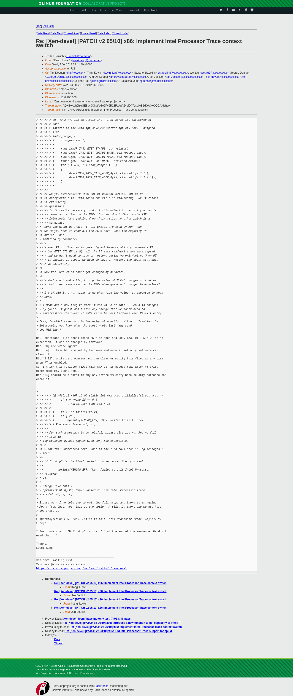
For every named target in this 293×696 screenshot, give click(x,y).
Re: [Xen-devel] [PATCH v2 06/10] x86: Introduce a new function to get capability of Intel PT (121, 622)
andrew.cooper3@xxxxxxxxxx (128, 76)
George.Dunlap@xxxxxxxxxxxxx (66, 76)
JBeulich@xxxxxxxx (78, 56)
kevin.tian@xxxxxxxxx (117, 72)
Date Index (104, 33)
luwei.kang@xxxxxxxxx (87, 60)
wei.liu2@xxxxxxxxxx (214, 72)
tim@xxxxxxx (75, 72)
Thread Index (120, 33)
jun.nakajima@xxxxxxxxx (156, 81)
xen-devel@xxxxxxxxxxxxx (222, 76)
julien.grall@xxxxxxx (104, 81)
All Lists (48, 26)
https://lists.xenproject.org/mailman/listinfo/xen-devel (81, 568)
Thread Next (88, 33)
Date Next (56, 33)
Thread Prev (71, 33)
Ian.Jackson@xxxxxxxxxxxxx (184, 76)
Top (39, 26)
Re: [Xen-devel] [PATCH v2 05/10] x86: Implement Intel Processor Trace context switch (110, 583)
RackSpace (101, 686)
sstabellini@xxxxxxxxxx (172, 72)
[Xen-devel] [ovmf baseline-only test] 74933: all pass (96, 618)
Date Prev (43, 33)
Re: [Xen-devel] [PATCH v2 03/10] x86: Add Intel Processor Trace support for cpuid (118, 631)
